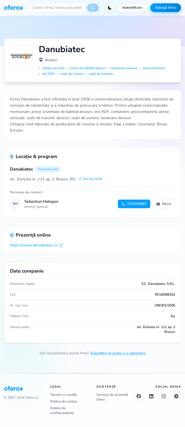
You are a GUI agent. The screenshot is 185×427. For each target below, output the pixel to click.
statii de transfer (101, 74)
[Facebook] (139, 396)
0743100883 (134, 203)
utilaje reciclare (53, 68)
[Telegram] (176, 396)
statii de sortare (71, 74)
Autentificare (132, 7)
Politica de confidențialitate (62, 410)
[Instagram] (164, 396)
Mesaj (163, 203)
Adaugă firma (165, 7)
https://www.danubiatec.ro (36, 245)
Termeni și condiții (63, 394)
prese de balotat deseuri (88, 68)
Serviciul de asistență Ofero (112, 397)
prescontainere (154, 68)
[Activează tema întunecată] (110, 7)
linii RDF (48, 74)
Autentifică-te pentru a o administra (117, 353)
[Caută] (93, 8)
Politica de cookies (64, 401)
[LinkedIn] (151, 396)
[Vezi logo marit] (21, 56)
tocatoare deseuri (124, 68)
